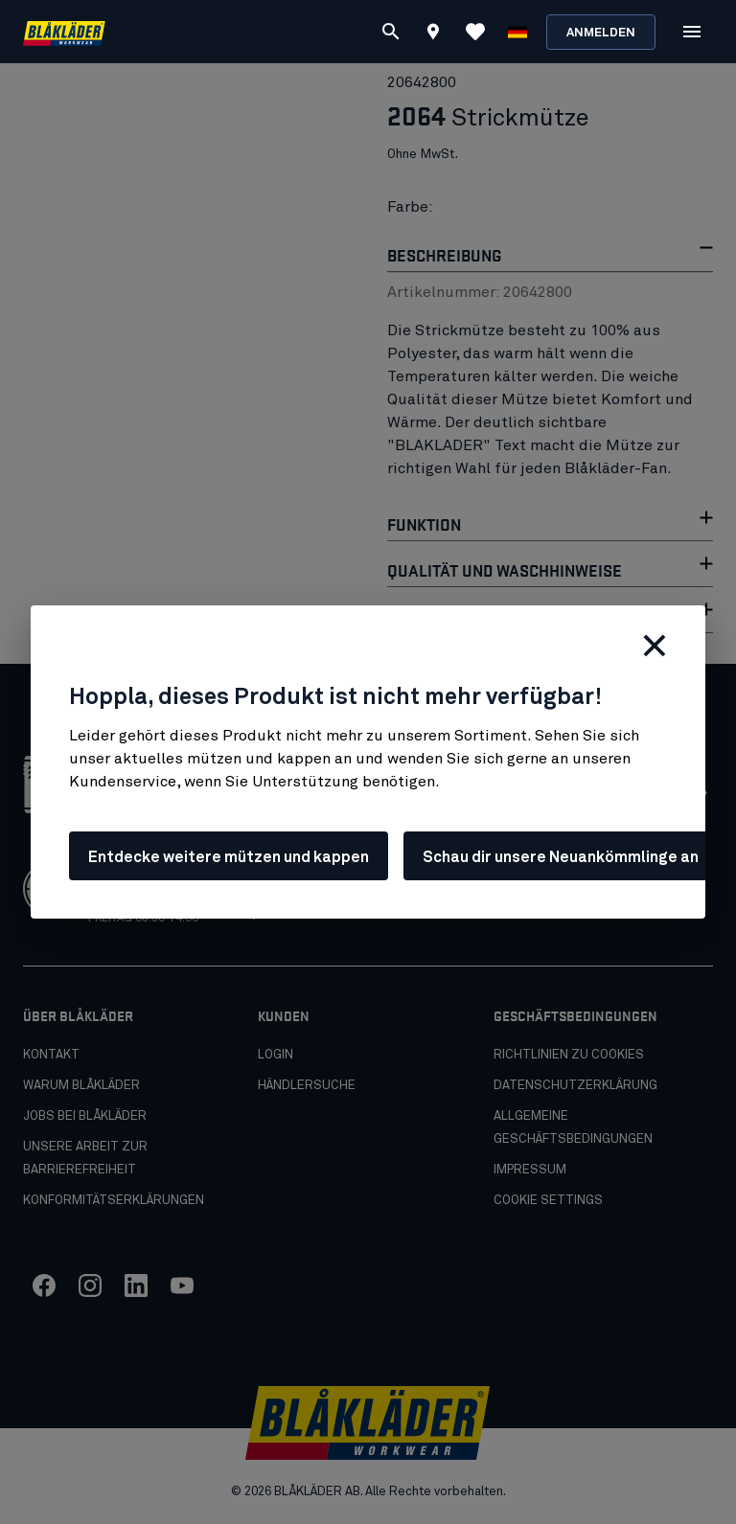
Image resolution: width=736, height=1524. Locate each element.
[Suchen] (391, 32)
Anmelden (600, 33)
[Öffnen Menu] (692, 32)
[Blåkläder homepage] (64, 32)
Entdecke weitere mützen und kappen (228, 857)
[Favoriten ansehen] (475, 32)
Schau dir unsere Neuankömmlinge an (561, 857)
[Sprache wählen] (517, 32)
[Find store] (433, 34)
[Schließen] (654, 646)
